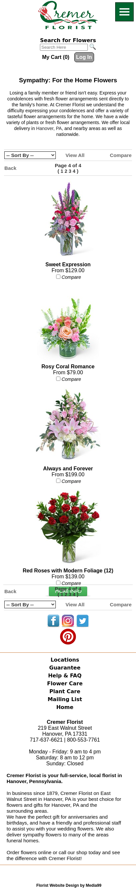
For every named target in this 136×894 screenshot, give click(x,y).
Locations (65, 660)
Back (10, 168)
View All (74, 155)
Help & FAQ (65, 675)
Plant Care (64, 691)
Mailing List (65, 699)
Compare (121, 155)
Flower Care (65, 683)
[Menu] (124, 12)
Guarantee (65, 668)
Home (64, 707)
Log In (84, 57)
